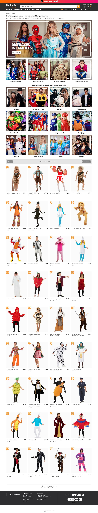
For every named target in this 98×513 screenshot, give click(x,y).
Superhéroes (38, 133)
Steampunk (82, 156)
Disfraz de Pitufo (32, 439)
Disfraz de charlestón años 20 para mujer (35, 229)
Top (62, 9)
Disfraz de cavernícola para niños (13, 194)
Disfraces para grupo (38, 109)
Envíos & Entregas (27, 496)
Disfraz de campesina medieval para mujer (55, 335)
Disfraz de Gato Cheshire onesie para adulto (77, 475)
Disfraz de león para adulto (78, 228)
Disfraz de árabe (11, 299)
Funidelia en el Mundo (41, 495)
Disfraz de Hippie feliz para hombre (13, 370)
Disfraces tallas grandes (81, 81)
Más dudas (25, 501)
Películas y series (81, 109)
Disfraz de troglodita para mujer (34, 335)
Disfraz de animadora (55, 193)
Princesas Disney (38, 156)
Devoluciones (26, 499)
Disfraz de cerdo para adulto (55, 264)
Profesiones (16, 156)
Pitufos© (60, 156)
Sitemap (38, 501)
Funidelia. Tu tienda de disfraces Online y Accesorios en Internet (11, 6)
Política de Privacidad (41, 498)
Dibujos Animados (60, 133)
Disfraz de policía (76, 404)
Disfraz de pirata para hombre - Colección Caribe (78, 335)
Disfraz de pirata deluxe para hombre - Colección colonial (34, 406)
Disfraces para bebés (59, 81)
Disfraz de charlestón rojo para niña (78, 299)
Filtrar (9, 161)
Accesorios (27, 9)
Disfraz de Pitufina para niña (77, 264)
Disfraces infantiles (38, 81)
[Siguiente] (56, 487)
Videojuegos (81, 133)
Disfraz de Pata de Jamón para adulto (56, 405)
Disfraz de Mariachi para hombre (12, 475)
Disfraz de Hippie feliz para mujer (13, 229)
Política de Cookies (41, 499)
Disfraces (9, 9)
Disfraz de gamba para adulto (12, 440)
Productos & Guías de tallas (28, 498)
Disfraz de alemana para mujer (34, 370)
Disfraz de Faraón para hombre (77, 370)
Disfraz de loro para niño (77, 439)
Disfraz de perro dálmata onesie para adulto (56, 370)
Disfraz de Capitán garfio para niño (56, 299)
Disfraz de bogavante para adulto (13, 335)
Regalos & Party (36, 9)
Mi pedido (25, 495)
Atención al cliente (14, 494)
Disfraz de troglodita (76, 193)
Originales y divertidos (16, 133)
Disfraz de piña (10, 404)
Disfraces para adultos (16, 81)
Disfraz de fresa (32, 299)
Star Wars (59, 109)
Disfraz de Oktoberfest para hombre (34, 194)
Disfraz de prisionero (33, 263)
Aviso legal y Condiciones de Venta (44, 496)
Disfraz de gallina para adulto (12, 264)
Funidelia (8, 13)
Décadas (16, 109)
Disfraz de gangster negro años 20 (34, 475)
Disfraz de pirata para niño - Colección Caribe (56, 475)
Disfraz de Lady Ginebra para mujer (55, 440)
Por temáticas (18, 9)
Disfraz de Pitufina (54, 228)
